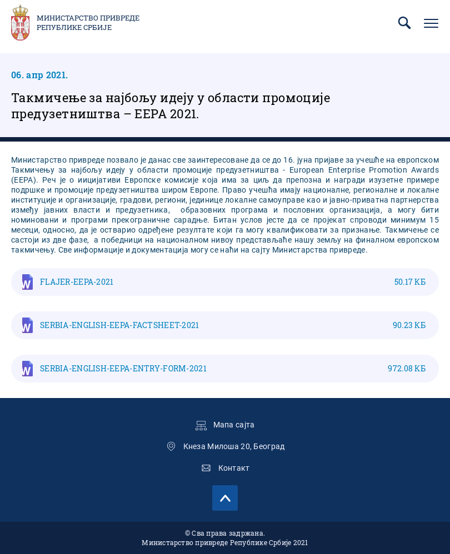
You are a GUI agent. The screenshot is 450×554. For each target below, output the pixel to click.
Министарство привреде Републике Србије (88, 22)
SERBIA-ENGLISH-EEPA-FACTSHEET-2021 (233, 325)
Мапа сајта (234, 424)
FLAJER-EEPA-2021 (233, 281)
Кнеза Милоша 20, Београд (234, 446)
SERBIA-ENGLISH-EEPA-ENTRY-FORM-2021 (233, 368)
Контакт (234, 468)
